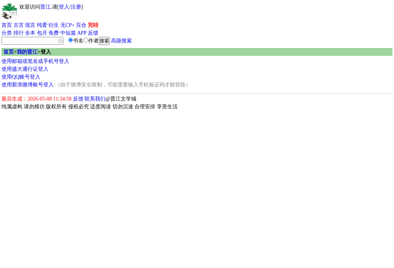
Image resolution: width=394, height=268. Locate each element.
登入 (64, 7)
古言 (18, 25)
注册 (76, 7)
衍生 (53, 25)
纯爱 (42, 25)
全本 (30, 33)
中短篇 (68, 33)
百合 (81, 25)
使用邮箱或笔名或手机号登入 (35, 61)
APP (82, 33)
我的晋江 (27, 52)
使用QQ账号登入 (20, 77)
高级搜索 (121, 41)
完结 (93, 25)
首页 (6, 25)
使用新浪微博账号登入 (27, 84)
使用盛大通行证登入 (24, 69)
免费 (53, 33)
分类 (6, 33)
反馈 (93, 33)
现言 (30, 25)
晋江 (45, 7)
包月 (42, 33)
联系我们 (95, 99)
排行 (18, 33)
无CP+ (67, 25)
